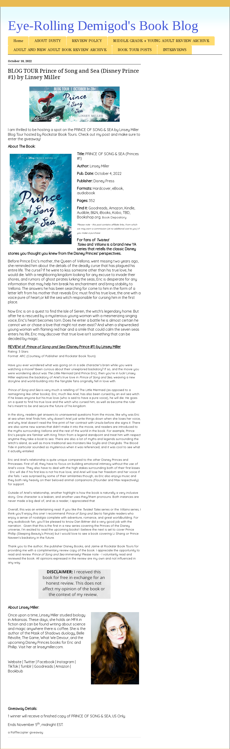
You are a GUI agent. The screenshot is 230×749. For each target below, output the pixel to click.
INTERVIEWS (174, 50)
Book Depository (114, 217)
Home (18, 41)
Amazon (62, 666)
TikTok (13, 666)
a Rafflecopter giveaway (25, 732)
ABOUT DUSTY (47, 41)
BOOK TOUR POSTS (135, 50)
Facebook (45, 662)
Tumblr (26, 666)
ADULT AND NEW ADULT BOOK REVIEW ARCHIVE (60, 50)
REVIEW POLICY (87, 41)
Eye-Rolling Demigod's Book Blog (103, 25)
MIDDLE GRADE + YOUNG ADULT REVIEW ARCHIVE (161, 41)
